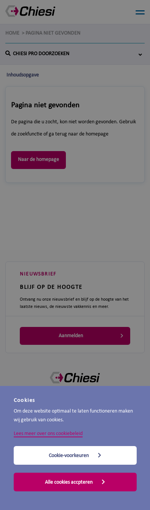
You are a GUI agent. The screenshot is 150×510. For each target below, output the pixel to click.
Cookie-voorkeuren (75, 456)
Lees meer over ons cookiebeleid (48, 434)
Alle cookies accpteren (75, 482)
